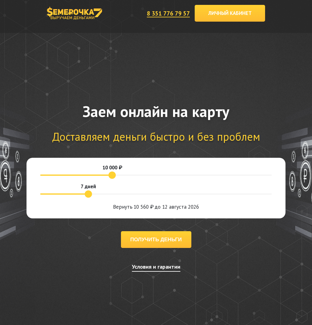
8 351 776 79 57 (168, 13)
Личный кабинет (230, 13)
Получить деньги (156, 239)
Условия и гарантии (156, 266)
